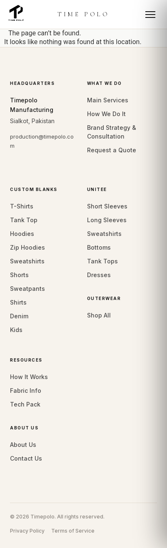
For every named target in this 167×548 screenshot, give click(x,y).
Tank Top (23, 219)
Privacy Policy (27, 531)
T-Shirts (21, 206)
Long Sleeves (107, 219)
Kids (16, 329)
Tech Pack (25, 404)
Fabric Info (25, 390)
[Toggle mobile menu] (150, 14)
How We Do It (106, 113)
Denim (19, 316)
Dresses (99, 274)
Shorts (19, 274)
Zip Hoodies (27, 247)
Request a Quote (111, 150)
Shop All (99, 315)
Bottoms (99, 247)
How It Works (29, 376)
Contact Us (26, 458)
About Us (23, 444)
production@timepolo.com (42, 141)
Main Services (107, 100)
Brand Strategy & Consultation (111, 132)
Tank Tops (102, 261)
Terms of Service (73, 531)
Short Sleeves (107, 206)
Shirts (18, 302)
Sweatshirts (27, 261)
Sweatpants (27, 288)
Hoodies (22, 233)
